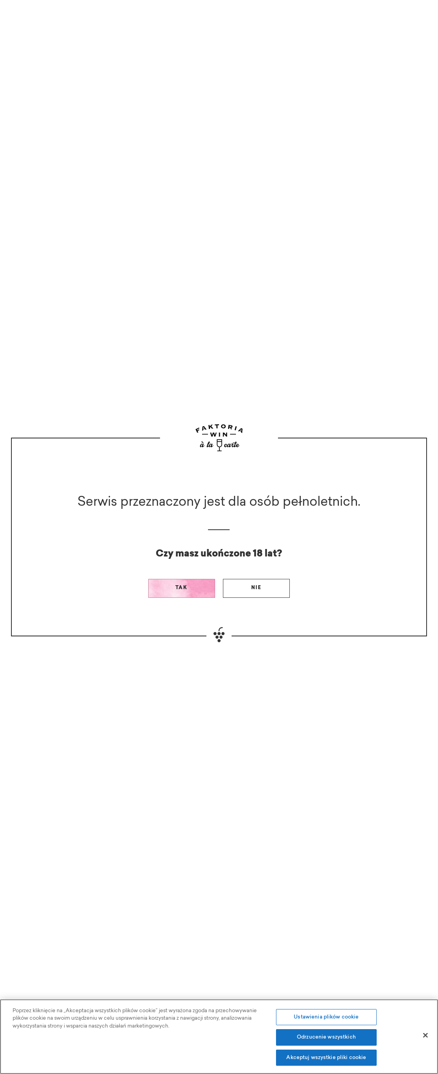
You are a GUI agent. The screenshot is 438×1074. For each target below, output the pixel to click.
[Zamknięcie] (425, 1039)
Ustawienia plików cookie (326, 1021)
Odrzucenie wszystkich (326, 1041)
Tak (181, 588)
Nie (256, 588)
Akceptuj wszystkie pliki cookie (326, 1062)
